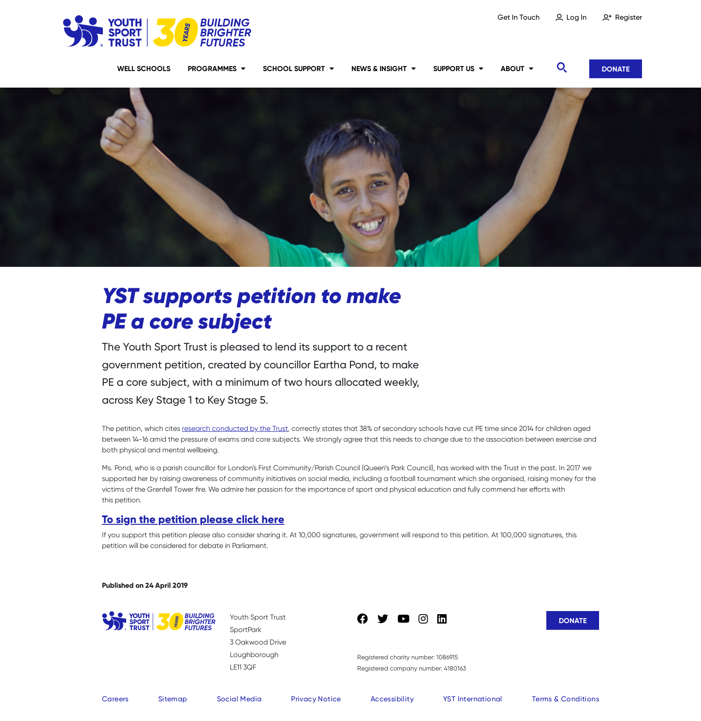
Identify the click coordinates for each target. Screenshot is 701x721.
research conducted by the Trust (235, 428)
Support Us (458, 68)
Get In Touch (519, 17)
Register (628, 17)
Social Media (239, 699)
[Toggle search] (561, 67)
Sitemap (172, 699)
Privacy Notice (316, 699)
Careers (115, 699)
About (517, 68)
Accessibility (392, 699)
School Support (298, 68)
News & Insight (383, 68)
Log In (576, 17)
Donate (615, 68)
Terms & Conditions (565, 699)
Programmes (216, 68)
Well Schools (143, 68)
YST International (473, 699)
